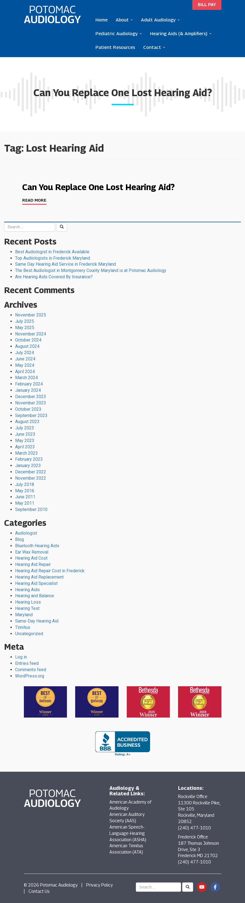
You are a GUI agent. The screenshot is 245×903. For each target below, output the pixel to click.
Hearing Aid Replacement (39, 577)
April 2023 (25, 446)
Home (101, 20)
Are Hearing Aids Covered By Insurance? (54, 276)
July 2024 (24, 352)
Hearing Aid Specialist (36, 583)
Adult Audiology (160, 20)
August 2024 (27, 346)
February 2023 (29, 459)
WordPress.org (29, 676)
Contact (154, 47)
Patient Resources (115, 47)
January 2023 (28, 465)
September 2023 (31, 415)
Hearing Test (27, 608)
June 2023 (25, 434)
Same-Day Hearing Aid (36, 621)
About (124, 20)
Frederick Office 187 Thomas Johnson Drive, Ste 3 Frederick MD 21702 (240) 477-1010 (198, 849)
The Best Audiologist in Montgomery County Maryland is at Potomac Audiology (90, 270)
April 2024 (25, 371)
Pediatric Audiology (118, 33)
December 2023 (30, 396)
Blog (19, 539)
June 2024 (25, 359)
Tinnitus (22, 627)
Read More (34, 200)
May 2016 (24, 490)
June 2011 (25, 496)
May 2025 (24, 327)
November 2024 (30, 334)
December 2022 (30, 471)
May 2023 (24, 440)
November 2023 (30, 402)
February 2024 (29, 384)
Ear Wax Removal (31, 552)
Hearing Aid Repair (33, 564)
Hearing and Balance (34, 595)
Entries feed (27, 663)
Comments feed (30, 669)
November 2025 (30, 315)
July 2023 (24, 427)
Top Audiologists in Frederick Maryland (52, 258)
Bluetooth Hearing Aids (37, 545)
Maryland (24, 614)
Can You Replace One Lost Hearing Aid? (98, 187)
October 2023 (28, 409)
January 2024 (28, 390)
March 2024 (26, 377)
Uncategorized (29, 633)
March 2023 (26, 453)
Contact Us (39, 891)
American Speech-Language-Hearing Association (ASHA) (127, 833)
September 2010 (31, 509)
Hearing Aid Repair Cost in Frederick (50, 570)
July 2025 (24, 321)
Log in (21, 657)
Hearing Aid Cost (31, 558)
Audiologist (26, 533)
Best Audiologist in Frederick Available (52, 251)
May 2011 (24, 503)
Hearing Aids (27, 589)
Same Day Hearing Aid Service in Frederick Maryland (65, 264)
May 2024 (24, 365)
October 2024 (28, 340)
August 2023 (27, 421)
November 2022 (30, 478)
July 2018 (24, 484)
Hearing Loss (28, 602)
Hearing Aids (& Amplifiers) (181, 33)
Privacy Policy (99, 885)
